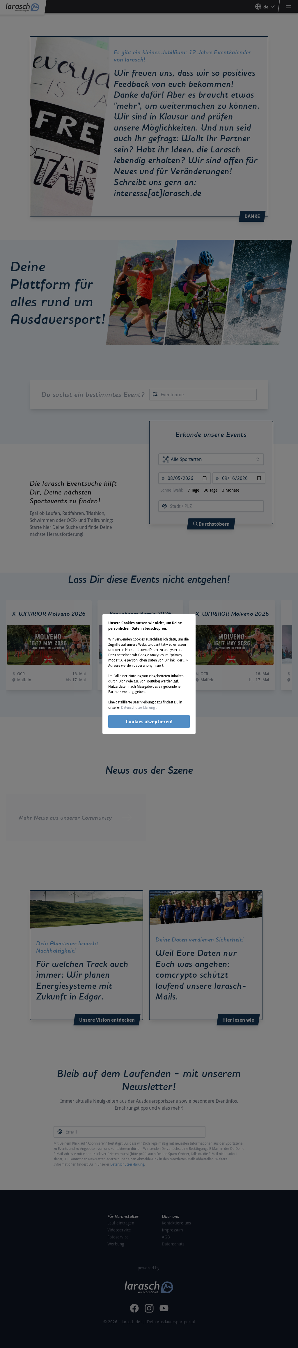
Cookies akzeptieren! (149, 721)
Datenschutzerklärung (138, 707)
